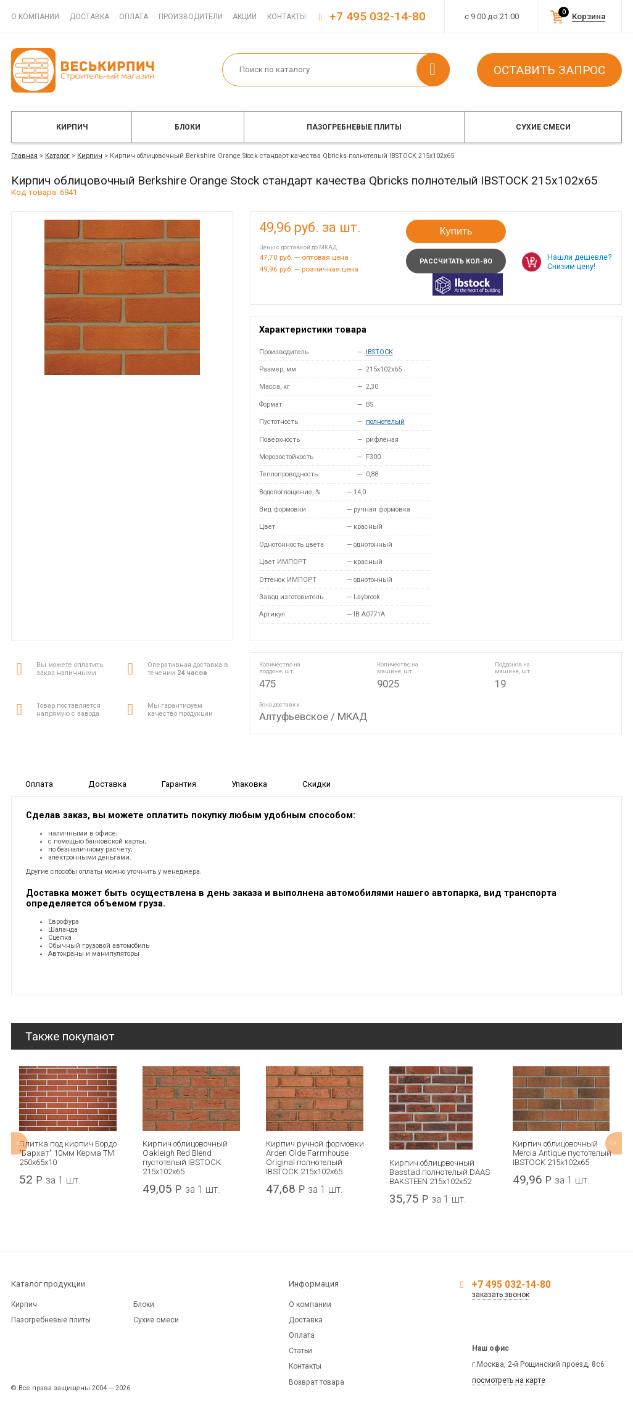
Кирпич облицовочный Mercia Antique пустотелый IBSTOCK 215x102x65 (562, 1153)
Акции (245, 16)
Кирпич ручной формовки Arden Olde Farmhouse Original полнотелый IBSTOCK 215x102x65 (315, 1157)
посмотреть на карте (508, 1380)
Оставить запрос (549, 70)
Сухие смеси (543, 127)
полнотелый (385, 422)
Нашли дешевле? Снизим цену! (579, 261)
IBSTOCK (379, 352)
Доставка (89, 16)
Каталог (57, 156)
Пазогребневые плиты (354, 127)
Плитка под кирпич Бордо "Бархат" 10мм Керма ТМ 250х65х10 (68, 1153)
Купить (455, 231)
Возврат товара (316, 1382)
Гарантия (179, 783)
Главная (24, 156)
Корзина (588, 16)
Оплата (133, 16)
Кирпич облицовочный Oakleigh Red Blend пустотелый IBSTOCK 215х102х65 (185, 1157)
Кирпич (72, 127)
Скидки (316, 783)
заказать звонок (500, 1294)
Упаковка (249, 783)
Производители (191, 16)
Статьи (300, 1350)
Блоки (188, 127)
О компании (35, 16)
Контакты (286, 16)
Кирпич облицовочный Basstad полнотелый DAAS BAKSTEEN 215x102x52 (439, 1172)
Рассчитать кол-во (456, 261)
